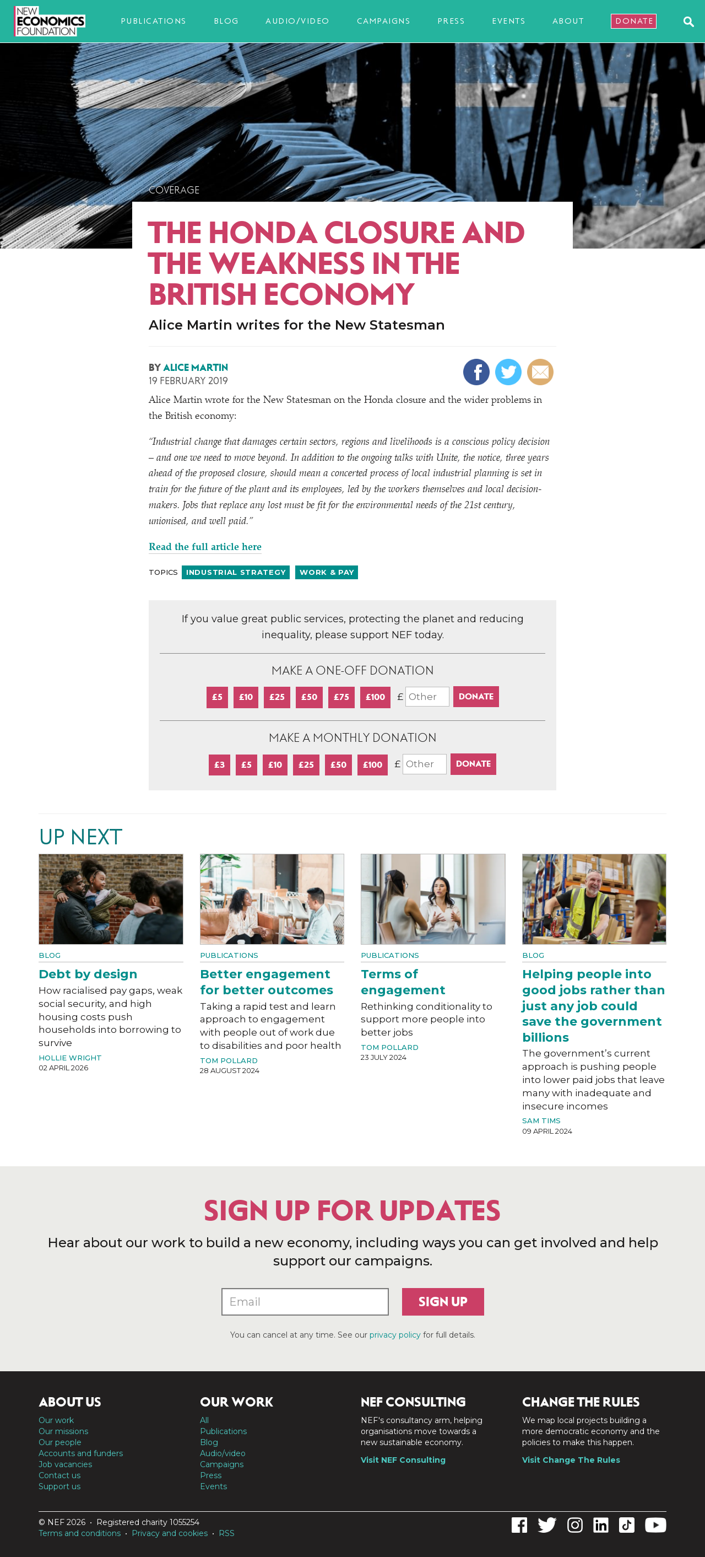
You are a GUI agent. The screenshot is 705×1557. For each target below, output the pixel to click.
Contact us (59, 1475)
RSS (227, 1533)
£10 (246, 697)
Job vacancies (65, 1464)
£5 (217, 697)
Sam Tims (541, 1120)
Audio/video (297, 21)
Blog (226, 21)
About (568, 21)
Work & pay (327, 572)
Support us (59, 1486)
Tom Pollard (229, 1060)
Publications (154, 21)
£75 (341, 697)
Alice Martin (195, 367)
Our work (56, 1420)
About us (70, 1402)
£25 (277, 697)
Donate (634, 21)
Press (451, 21)
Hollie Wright (70, 1057)
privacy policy (395, 1335)
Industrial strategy (235, 572)
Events (508, 21)
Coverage (174, 190)
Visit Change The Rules (571, 1460)
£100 (375, 697)
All (204, 1420)
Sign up (443, 1302)
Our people (60, 1442)
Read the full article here (205, 548)
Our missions (63, 1431)
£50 (309, 697)
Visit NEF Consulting (403, 1460)
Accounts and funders (81, 1453)
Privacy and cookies (170, 1533)
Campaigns (384, 21)
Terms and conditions (80, 1533)
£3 (219, 764)
